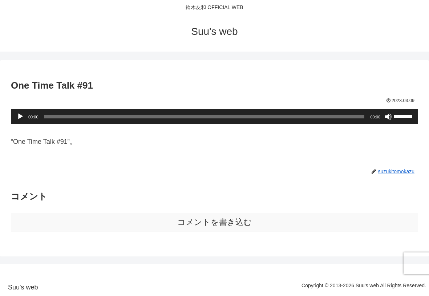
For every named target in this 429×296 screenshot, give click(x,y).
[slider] (204, 116)
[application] (214, 116)
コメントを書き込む (214, 222)
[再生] (20, 116)
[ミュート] (388, 116)
